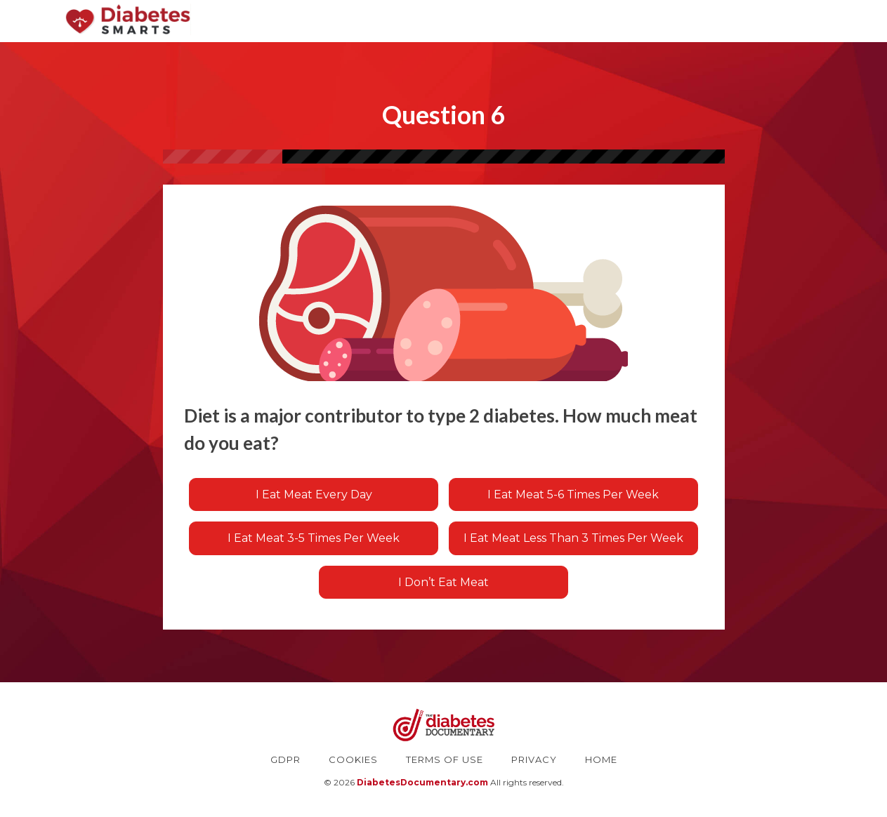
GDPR (285, 759)
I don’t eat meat (443, 582)
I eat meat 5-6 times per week (573, 494)
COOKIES (353, 759)
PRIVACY (534, 759)
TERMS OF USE (444, 759)
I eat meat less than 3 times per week (573, 538)
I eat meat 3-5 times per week (314, 538)
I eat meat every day (314, 494)
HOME (601, 759)
